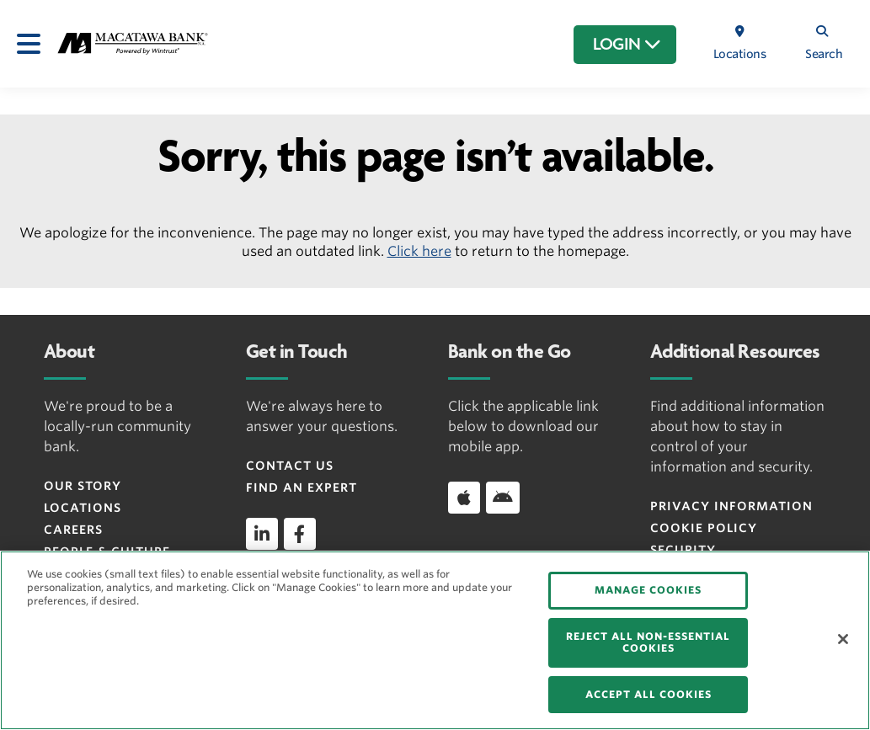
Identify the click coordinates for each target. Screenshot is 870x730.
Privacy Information (731, 506)
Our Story (82, 486)
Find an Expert (301, 487)
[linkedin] (262, 534)
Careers (73, 529)
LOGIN (627, 44)
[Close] (843, 639)
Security (683, 550)
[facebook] (300, 534)
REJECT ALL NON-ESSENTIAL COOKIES (648, 642)
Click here (419, 251)
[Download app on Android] (503, 498)
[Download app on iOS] (464, 498)
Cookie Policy (703, 528)
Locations (82, 507)
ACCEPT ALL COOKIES (648, 694)
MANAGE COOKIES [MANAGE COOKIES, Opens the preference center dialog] (648, 589)
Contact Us (290, 465)
